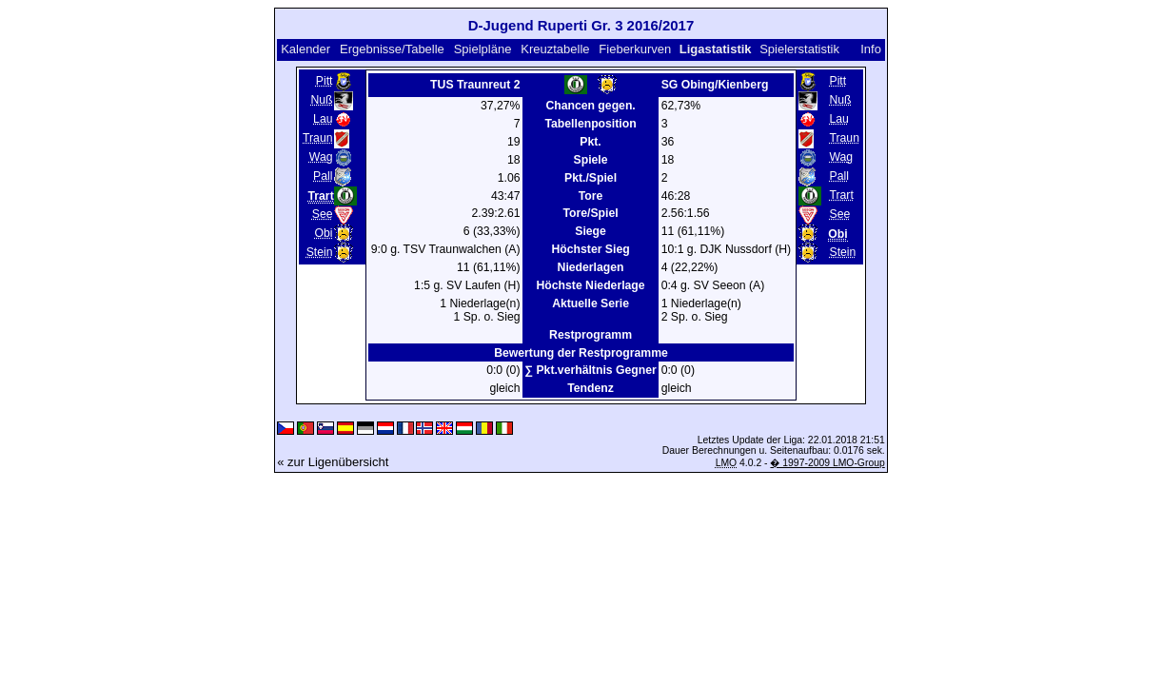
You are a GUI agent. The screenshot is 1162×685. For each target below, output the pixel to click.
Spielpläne (483, 49)
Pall (322, 176)
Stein (319, 252)
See (322, 214)
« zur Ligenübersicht (332, 462)
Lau (322, 119)
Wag (321, 157)
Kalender (305, 49)
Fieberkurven (635, 49)
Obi (323, 233)
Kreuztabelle (555, 49)
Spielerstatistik (799, 49)
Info (870, 49)
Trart (841, 195)
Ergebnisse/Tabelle (392, 49)
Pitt (324, 81)
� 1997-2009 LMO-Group (827, 463)
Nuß (321, 100)
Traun (317, 138)
